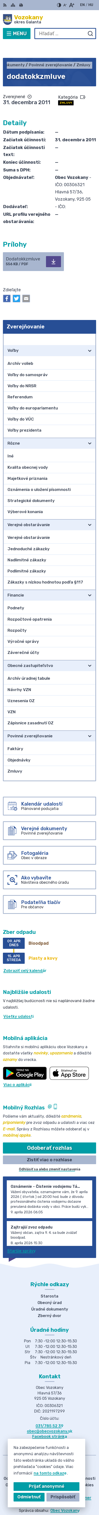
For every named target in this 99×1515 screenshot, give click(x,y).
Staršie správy (21, 1236)
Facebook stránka (49, 1422)
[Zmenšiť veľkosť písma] (65, 5)
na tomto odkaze (50, 1473)
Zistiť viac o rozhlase (49, 1145)
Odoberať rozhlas (49, 1133)
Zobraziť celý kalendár (24, 955)
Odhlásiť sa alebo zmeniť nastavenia (49, 1155)
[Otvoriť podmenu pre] (89, 336)
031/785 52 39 (49, 1411)
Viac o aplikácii (17, 1070)
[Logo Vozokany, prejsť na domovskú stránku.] (49, 19)
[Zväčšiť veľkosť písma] (71, 5)
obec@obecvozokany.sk (49, 1416)
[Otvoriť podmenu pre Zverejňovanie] (89, 324)
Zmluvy (66, 87)
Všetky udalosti (18, 1001)
